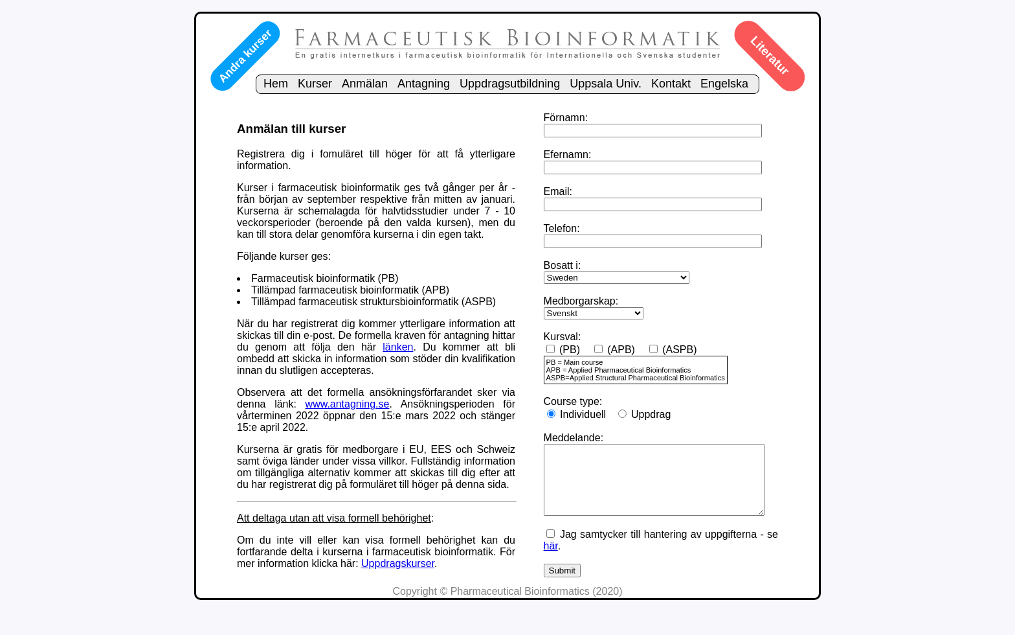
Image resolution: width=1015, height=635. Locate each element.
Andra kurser (245, 56)
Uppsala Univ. (605, 83)
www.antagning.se (341, 415)
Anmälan (365, 83)
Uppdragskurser (416, 586)
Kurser (315, 83)
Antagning (423, 83)
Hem (275, 83)
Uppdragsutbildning (510, 83)
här (538, 564)
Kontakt (671, 83)
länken (410, 358)
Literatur (770, 56)
